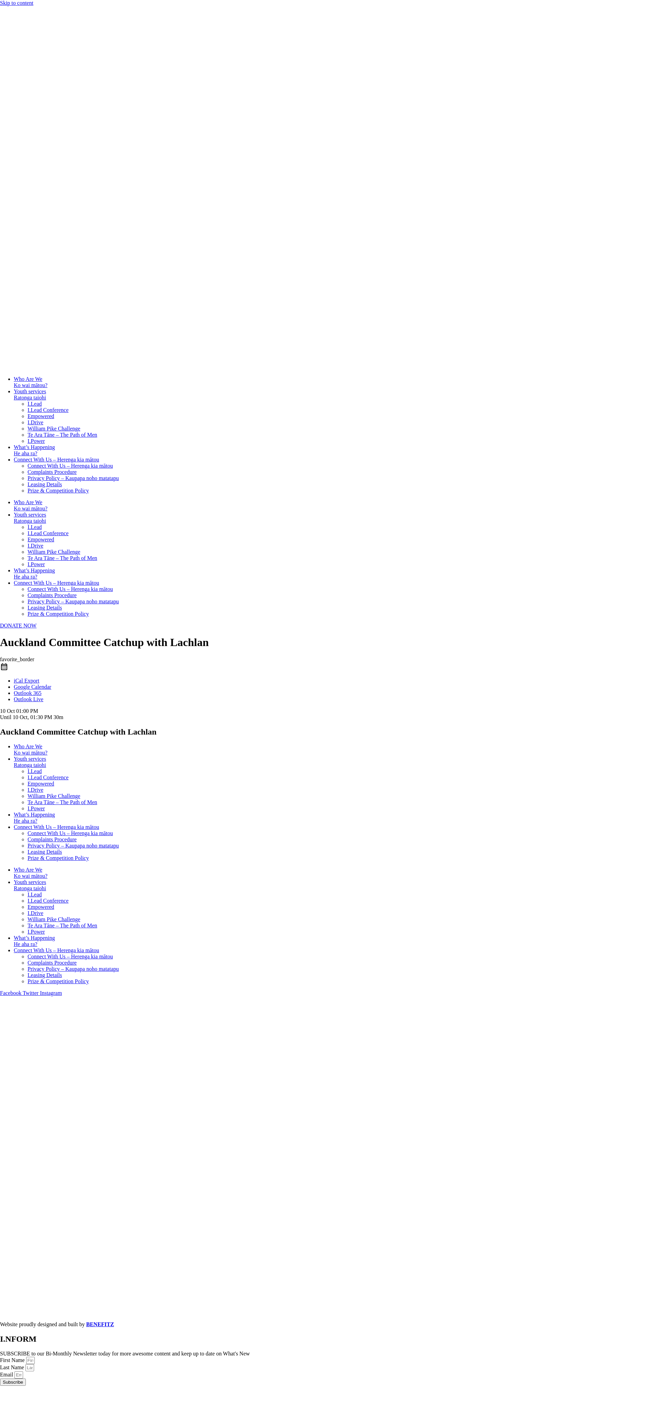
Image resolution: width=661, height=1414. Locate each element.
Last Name (12, 1367)
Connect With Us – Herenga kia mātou (56, 459)
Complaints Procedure (52, 472)
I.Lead (35, 404)
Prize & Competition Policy (58, 490)
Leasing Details (45, 484)
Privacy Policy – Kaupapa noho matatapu (73, 478)
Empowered (41, 416)
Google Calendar (32, 687)
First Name (13, 1360)
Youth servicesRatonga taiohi (30, 394)
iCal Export (26, 681)
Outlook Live (28, 699)
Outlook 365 (27, 693)
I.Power (36, 441)
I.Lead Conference (48, 410)
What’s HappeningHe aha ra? (34, 450)
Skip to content (16, 3)
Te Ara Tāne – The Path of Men (62, 435)
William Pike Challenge (54, 429)
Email (7, 1374)
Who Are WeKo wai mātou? (31, 382)
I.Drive (35, 422)
